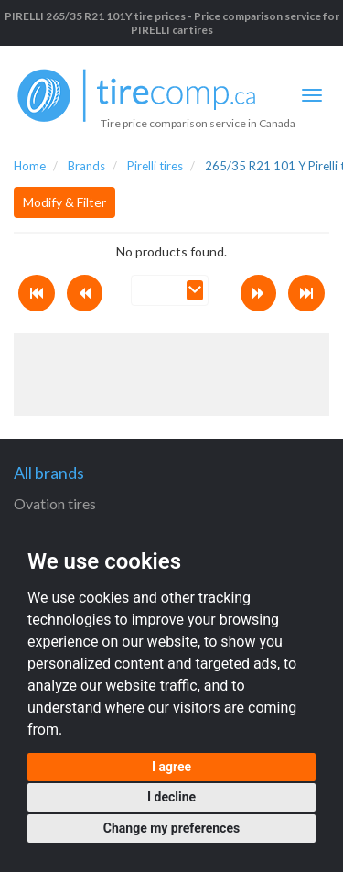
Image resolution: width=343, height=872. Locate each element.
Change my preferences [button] (171, 828)
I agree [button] (171, 766)
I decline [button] (171, 797)
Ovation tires (55, 503)
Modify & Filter (64, 202)
